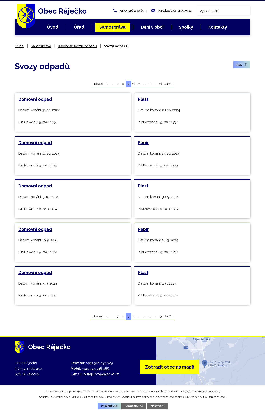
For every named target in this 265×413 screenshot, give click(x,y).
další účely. (214, 391)
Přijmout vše (109, 406)
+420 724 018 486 (95, 368)
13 (150, 83)
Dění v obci (152, 27)
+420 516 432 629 (133, 10)
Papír (143, 142)
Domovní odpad (35, 99)
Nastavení (157, 406)
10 (133, 83)
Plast (143, 99)
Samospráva (112, 27)
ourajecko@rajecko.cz (175, 10)
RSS (241, 65)
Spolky (186, 27)
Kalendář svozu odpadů (77, 46)
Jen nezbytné (134, 406)
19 (160, 83)
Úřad (79, 27)
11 (139, 83)
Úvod (52, 27)
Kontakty (217, 27)
